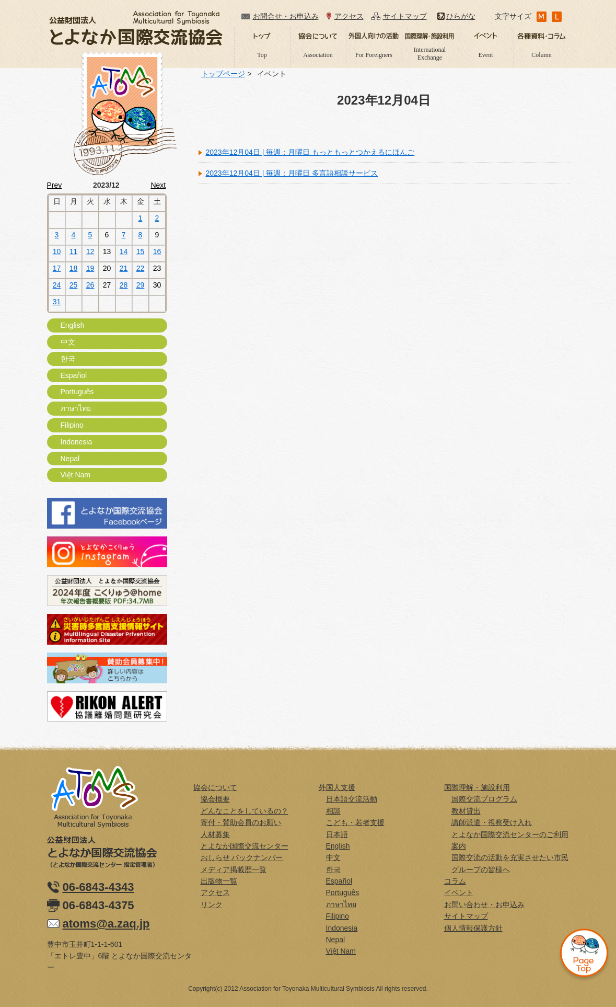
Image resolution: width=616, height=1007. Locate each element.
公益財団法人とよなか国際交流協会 (136, 27)
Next (158, 185)
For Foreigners (373, 55)
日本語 (337, 834)
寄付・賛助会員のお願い (241, 822)
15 (140, 251)
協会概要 (215, 799)
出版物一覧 (219, 881)
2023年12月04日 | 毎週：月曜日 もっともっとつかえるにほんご (310, 152)
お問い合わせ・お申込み (484, 904)
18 (73, 268)
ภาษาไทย (76, 408)
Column (541, 55)
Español (74, 375)
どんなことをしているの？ (244, 811)
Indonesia (76, 442)
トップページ (223, 74)
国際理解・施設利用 (477, 787)
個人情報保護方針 (473, 928)
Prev (54, 185)
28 (124, 285)
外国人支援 (337, 787)
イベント (458, 892)
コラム (455, 881)
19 (90, 268)
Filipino (72, 425)
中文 (68, 342)
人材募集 (215, 834)
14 (124, 251)
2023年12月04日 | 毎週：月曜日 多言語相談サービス (292, 173)
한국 (68, 358)
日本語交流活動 (351, 799)
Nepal (70, 458)
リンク (212, 904)
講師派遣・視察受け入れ (491, 822)
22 (140, 268)
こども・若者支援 (355, 822)
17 (57, 268)
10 (57, 251)
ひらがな (460, 16)
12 (90, 251)
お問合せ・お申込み (286, 16)
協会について (215, 787)
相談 (333, 811)
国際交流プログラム (484, 799)
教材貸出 (466, 811)
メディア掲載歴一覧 (233, 869)
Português (77, 391)
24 (57, 285)
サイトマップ (405, 16)
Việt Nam (76, 475)
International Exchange (430, 53)
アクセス (349, 16)
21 (124, 268)
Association (318, 55)
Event (486, 55)
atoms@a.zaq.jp (106, 923)
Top (262, 55)
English (73, 325)
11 (73, 251)
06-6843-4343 (98, 887)
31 (57, 301)
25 (73, 285)
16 (157, 251)
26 (90, 285)
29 (140, 285)
